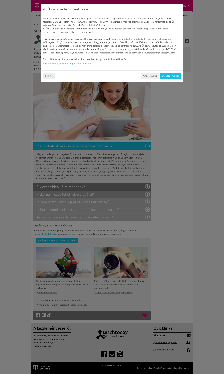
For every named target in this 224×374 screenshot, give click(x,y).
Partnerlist (88, 63)
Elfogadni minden (170, 75)
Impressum (75, 63)
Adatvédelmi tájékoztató (55, 63)
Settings (49, 75)
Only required (150, 75)
